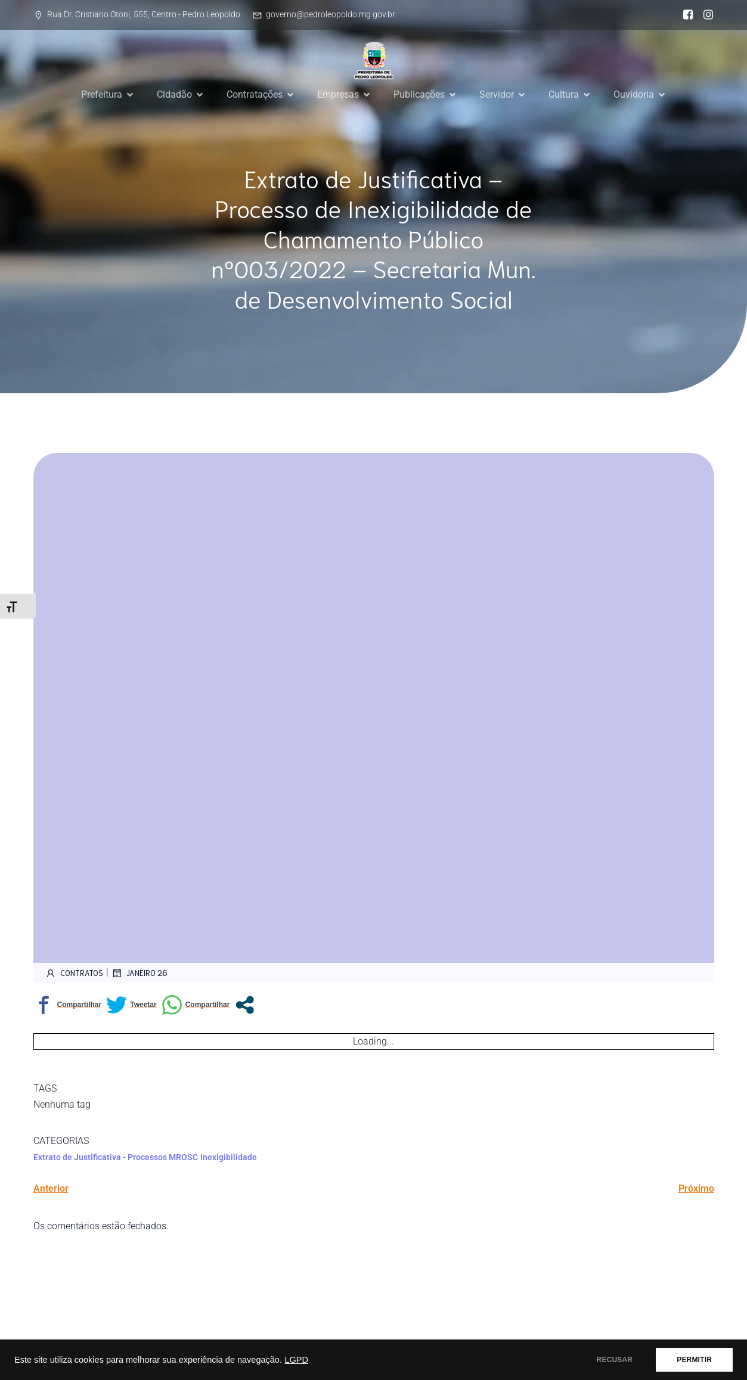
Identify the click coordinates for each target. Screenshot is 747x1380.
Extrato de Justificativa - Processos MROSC (115, 1157)
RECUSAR (615, 1360)
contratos (74, 973)
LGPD (296, 1360)
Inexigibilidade (228, 1157)
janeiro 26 (139, 973)
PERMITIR (694, 1360)
